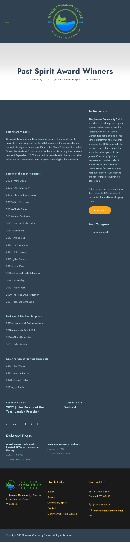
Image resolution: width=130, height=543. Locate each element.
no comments (93, 80)
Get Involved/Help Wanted (62, 514)
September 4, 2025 (14, 455)
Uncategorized (100, 233)
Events (50, 492)
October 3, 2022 (39, 80)
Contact (51, 509)
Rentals (51, 498)
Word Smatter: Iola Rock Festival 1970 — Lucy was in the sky (22, 448)
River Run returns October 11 (64, 445)
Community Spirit (57, 503)
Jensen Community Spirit (68, 80)
